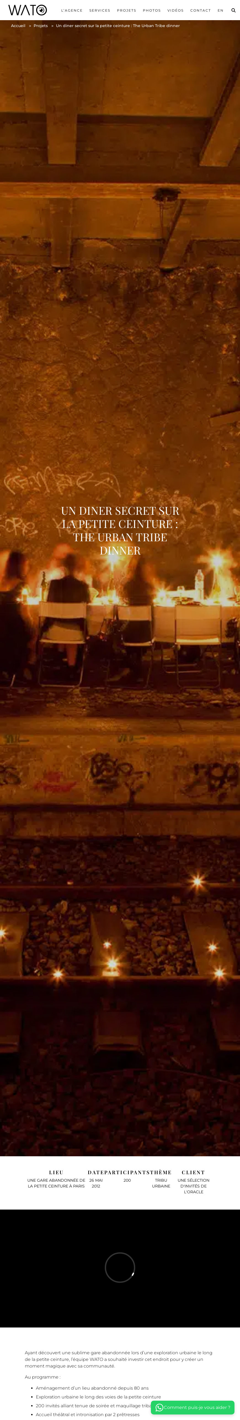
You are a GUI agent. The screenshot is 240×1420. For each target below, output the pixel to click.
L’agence (72, 10)
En (221, 10)
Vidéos (175, 10)
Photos (152, 10)
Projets (126, 10)
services (99, 10)
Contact (200, 10)
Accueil (18, 25)
